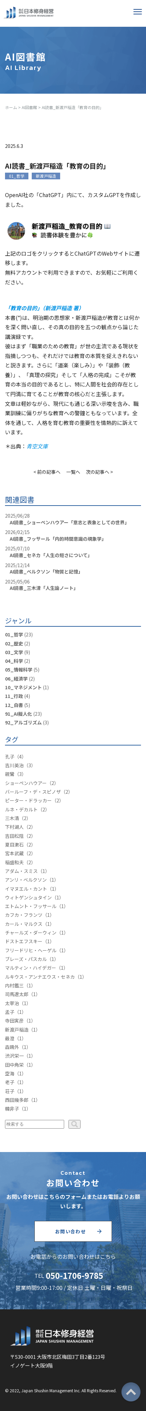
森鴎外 (12, 1047)
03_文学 (14, 652)
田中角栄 (14, 1064)
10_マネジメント (23, 687)
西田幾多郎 (16, 1099)
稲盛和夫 (14, 862)
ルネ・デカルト (21, 809)
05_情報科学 (18, 669)
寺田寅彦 (14, 1020)
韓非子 (12, 1108)
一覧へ (73, 471)
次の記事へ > (99, 471)
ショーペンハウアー (26, 783)
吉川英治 (14, 765)
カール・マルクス (23, 923)
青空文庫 (37, 446)
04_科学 (14, 660)
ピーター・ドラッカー (28, 800)
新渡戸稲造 (46, 176)
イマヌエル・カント (26, 888)
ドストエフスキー (23, 941)
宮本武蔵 (14, 853)
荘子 (9, 1091)
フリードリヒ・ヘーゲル (30, 950)
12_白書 (14, 705)
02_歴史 (14, 643)
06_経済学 (16, 678)
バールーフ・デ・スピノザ (33, 791)
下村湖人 (14, 826)
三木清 (12, 818)
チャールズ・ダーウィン (30, 932)
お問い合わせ (70, 1231)
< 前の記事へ (46, 471)
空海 (9, 1073)
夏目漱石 (14, 844)
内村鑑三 (14, 985)
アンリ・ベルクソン (26, 879)
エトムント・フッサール (30, 906)
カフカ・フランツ (23, 914)
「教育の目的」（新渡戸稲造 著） (44, 308)
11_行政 (14, 696)
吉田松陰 (14, 835)
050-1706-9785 (74, 1275)
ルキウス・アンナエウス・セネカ (40, 976)
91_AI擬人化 (18, 713)
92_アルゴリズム (23, 722)
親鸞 (9, 774)
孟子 (9, 1011)
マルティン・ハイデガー (30, 967)
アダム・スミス (21, 871)
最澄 (9, 1038)
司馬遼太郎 (16, 994)
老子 (9, 1082)
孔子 (9, 756)
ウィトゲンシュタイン (28, 897)
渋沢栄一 (14, 1055)
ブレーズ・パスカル (26, 959)
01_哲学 (16, 176)
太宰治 (12, 1003)
